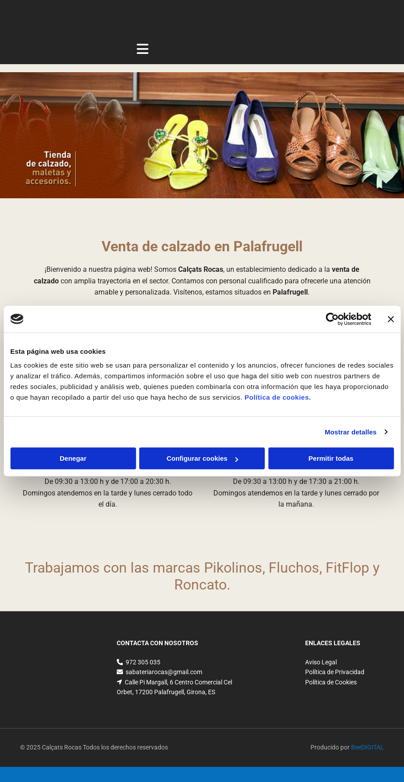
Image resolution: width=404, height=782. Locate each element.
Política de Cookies (331, 682)
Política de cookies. (278, 397)
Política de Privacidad (334, 672)
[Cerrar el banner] (391, 319)
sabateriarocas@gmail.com (164, 672)
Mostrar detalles (351, 432)
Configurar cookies (202, 458)
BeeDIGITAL (367, 747)
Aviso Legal (321, 662)
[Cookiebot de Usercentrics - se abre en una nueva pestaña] (332, 319)
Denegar (73, 458)
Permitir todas (331, 458)
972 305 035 (143, 662)
